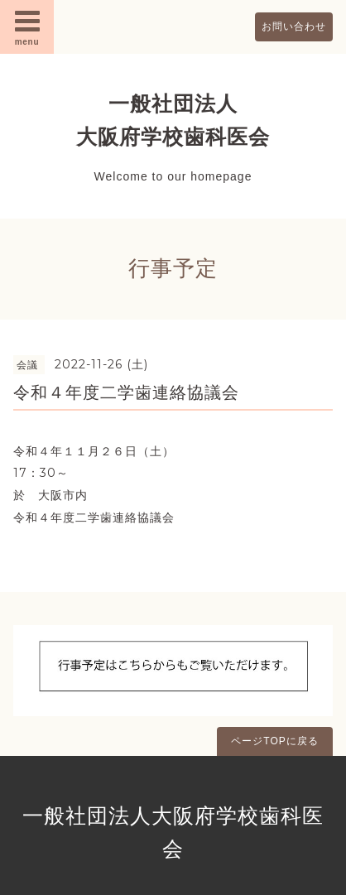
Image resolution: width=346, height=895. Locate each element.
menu (27, 26)
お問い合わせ (294, 26)
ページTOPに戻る (274, 741)
